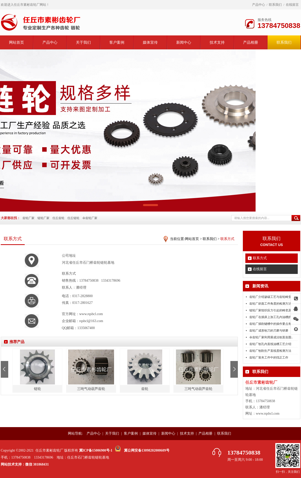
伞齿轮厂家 (89, 218)
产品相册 (250, 42)
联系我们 (275, 4)
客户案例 (116, 42)
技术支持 (217, 42)
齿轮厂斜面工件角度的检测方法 (270, 303)
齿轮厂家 (28, 218)
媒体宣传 (150, 42)
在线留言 (292, 4)
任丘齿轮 (58, 218)
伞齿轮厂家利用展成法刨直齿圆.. (271, 337)
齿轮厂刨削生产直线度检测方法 (270, 351)
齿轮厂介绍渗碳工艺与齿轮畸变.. (271, 297)
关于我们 (83, 42)
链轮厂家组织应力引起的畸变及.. (271, 310)
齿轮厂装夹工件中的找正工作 (268, 357)
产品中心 (258, 4)
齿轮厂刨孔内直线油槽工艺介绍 (270, 344)
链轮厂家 (43, 218)
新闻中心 (183, 42)
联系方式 (260, 258)
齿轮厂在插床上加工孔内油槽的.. (271, 317)
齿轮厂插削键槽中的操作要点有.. (271, 324)
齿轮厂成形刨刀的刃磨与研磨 (268, 330)
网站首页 (16, 42)
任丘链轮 (73, 218)
